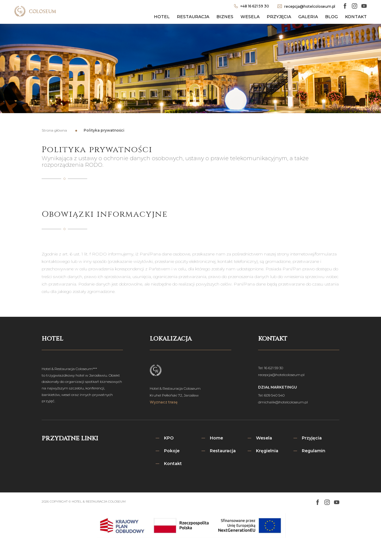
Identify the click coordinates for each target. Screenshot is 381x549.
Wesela (250, 16)
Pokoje (171, 450)
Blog (331, 16)
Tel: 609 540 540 (271, 395)
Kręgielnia (267, 450)
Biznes (224, 16)
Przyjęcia (279, 16)
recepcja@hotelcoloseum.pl (281, 374)
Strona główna (54, 130)
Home (216, 438)
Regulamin (313, 450)
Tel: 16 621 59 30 (270, 368)
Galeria (308, 16)
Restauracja (193, 16)
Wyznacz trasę (163, 402)
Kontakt (356, 16)
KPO (169, 438)
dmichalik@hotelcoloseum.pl (283, 402)
